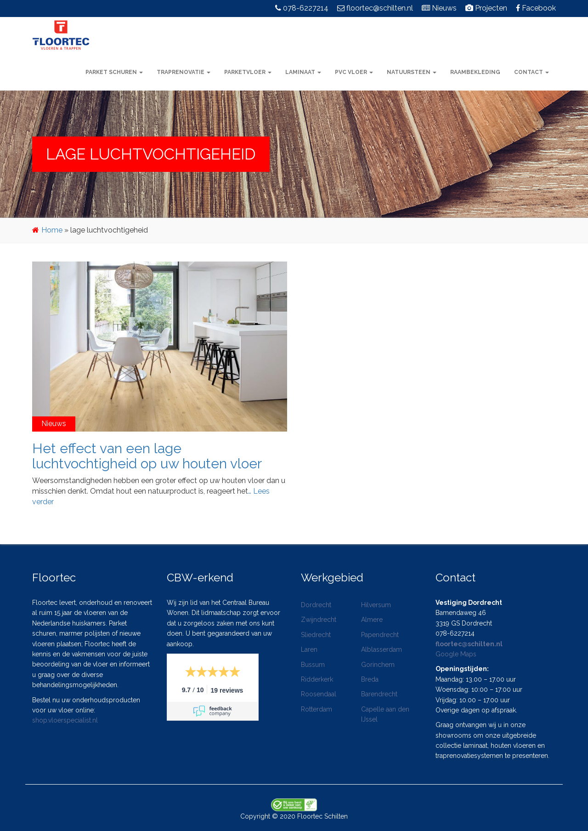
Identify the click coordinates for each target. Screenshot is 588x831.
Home (51, 230)
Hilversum (376, 605)
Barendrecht (379, 694)
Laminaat (303, 72)
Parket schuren (114, 72)
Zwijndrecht (318, 619)
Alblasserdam (381, 649)
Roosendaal (318, 694)
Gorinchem (378, 664)
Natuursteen (411, 72)
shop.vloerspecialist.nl (65, 720)
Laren (309, 649)
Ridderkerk (317, 679)
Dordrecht (316, 605)
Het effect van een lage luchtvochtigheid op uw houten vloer (147, 456)
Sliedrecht (316, 634)
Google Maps (455, 654)
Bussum (313, 664)
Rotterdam (316, 709)
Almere (372, 619)
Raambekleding (475, 72)
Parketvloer (247, 72)
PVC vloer (354, 72)
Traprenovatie (183, 72)
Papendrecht (380, 634)
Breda (370, 679)
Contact (531, 72)
